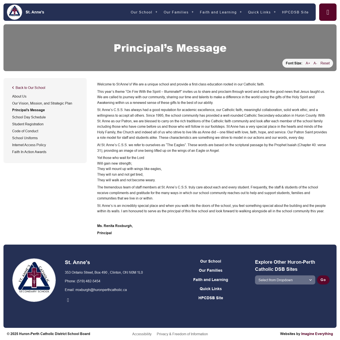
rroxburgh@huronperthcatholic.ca (101, 290)
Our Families (176, 12)
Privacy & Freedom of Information (182, 334)
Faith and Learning (218, 12)
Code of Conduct (25, 131)
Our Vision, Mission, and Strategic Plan (42, 103)
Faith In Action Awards (29, 152)
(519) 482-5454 (88, 281)
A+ (308, 63)
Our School (141, 12)
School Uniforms (25, 138)
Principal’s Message (28, 110)
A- (315, 63)
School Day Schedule (29, 117)
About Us (19, 96)
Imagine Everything (317, 334)
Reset (325, 63)
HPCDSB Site (295, 12)
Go (323, 280)
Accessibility (142, 334)
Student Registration (28, 124)
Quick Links (259, 12)
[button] (328, 12)
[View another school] (285, 279)
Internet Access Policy (29, 145)
